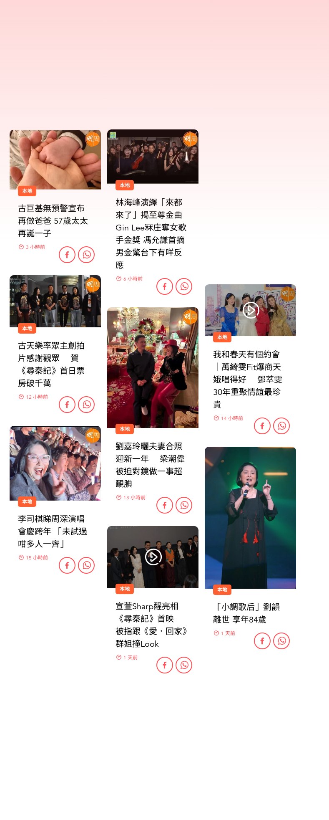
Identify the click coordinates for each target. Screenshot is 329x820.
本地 (125, 429)
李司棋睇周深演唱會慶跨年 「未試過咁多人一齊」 (52, 531)
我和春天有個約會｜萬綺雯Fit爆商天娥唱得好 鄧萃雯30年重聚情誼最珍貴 (247, 379)
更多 (164, 715)
